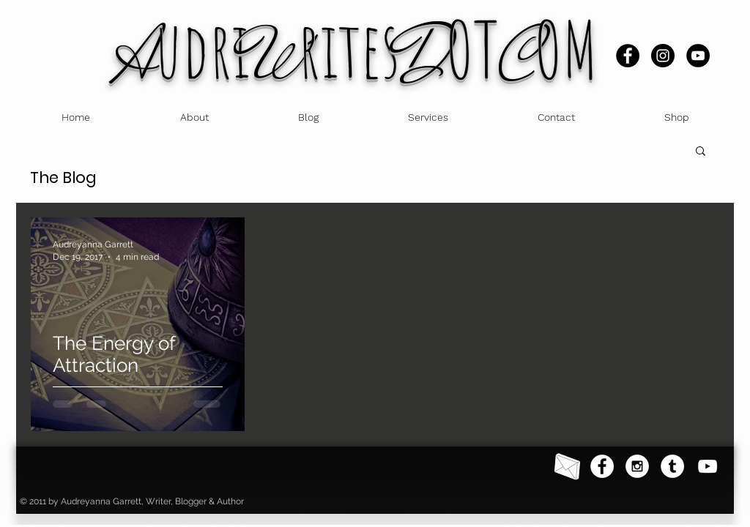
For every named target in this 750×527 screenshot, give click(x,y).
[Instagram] (663, 55)
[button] (701, 152)
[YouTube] (698, 55)
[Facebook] (627, 55)
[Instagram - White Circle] (637, 466)
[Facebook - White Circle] (602, 466)
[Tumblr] (672, 466)
